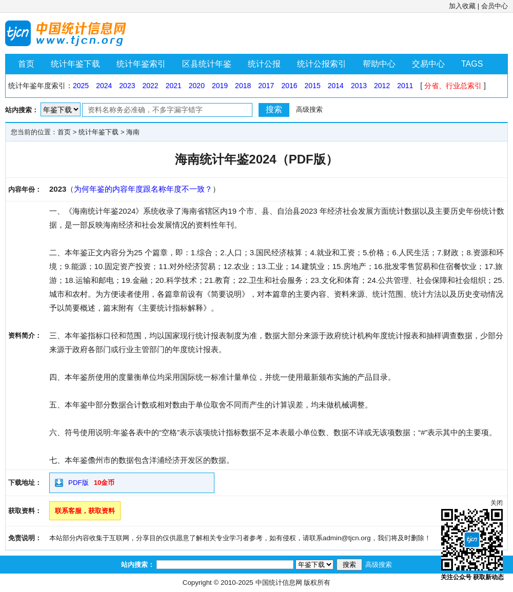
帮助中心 (379, 63)
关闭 (496, 502)
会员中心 (494, 6)
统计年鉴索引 (141, 63)
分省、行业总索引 (453, 85)
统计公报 (264, 63)
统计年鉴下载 (75, 63)
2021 (174, 85)
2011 (405, 85)
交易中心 (428, 63)
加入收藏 (462, 6)
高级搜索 (309, 109)
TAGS (472, 63)
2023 (127, 85)
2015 (313, 85)
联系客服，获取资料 (85, 511)
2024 (104, 85)
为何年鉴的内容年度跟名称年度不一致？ (143, 189)
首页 (26, 63)
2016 (289, 85)
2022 (150, 85)
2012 (382, 85)
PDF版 (78, 482)
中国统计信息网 (278, 582)
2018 (243, 85)
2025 (81, 85)
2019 (220, 85)
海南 (133, 132)
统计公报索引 (321, 63)
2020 (197, 85)
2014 (336, 85)
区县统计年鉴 (206, 63)
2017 (266, 85)
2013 (359, 85)
